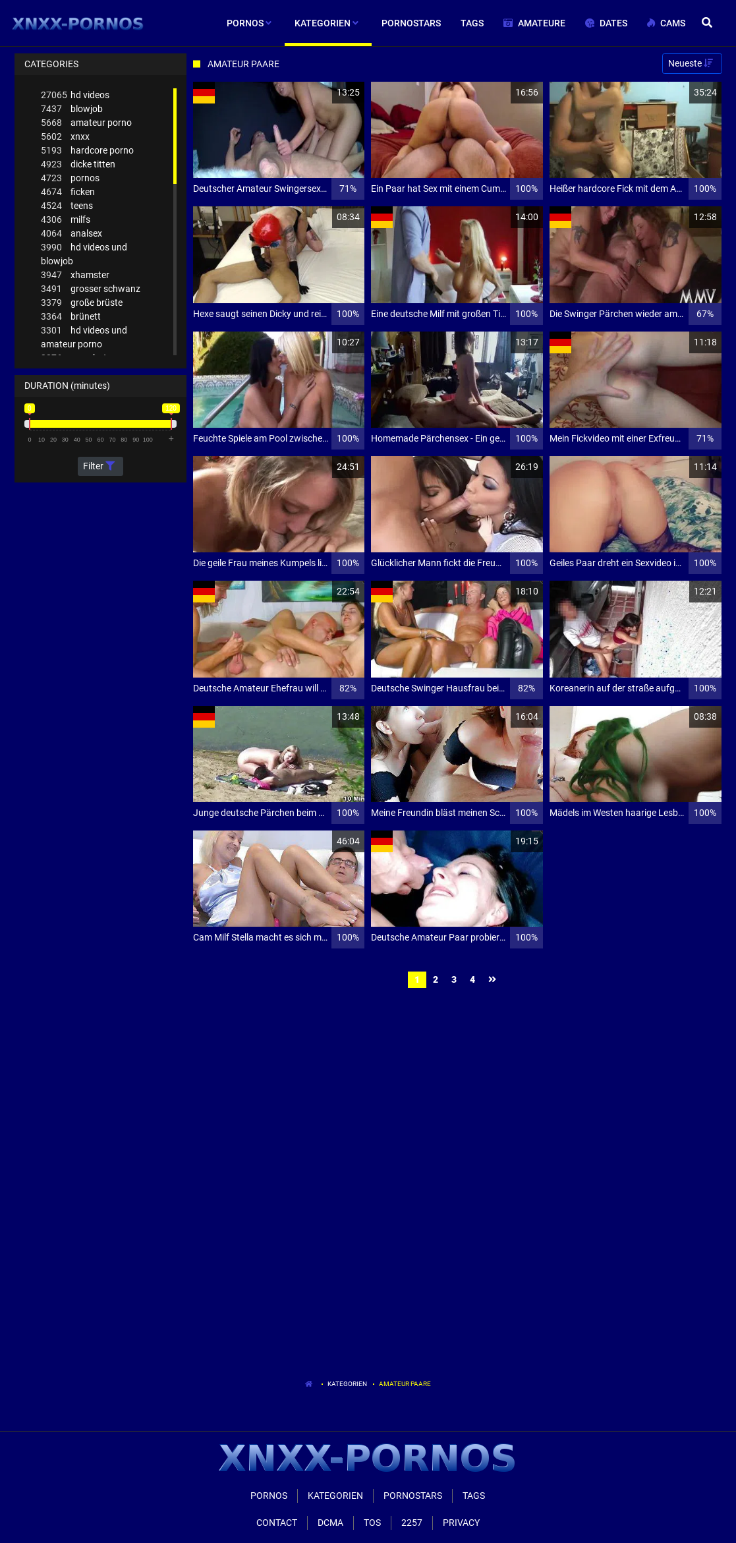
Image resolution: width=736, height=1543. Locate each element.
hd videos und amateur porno (84, 336)
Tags (474, 1495)
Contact (276, 1522)
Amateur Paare (405, 1383)
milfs (65, 220)
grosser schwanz (90, 289)
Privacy (461, 1522)
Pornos (268, 1495)
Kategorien (347, 1383)
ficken (68, 192)
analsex (71, 234)
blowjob (72, 109)
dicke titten (78, 164)
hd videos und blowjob (84, 253)
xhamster (75, 275)
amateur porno (86, 123)
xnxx (65, 137)
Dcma (330, 1522)
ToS (372, 1522)
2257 (411, 1522)
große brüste (82, 303)
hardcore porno (87, 151)
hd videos (75, 95)
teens (67, 206)
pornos (70, 178)
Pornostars (412, 1495)
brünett (71, 317)
